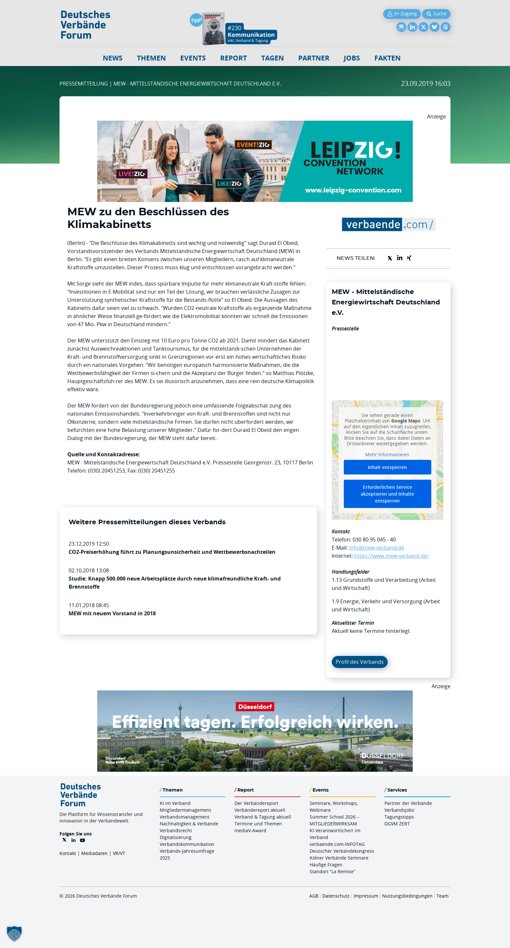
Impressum (366, 896)
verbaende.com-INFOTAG (337, 844)
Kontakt (68, 853)
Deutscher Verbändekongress (342, 851)
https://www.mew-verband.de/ (391, 555)
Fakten (387, 58)
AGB (313, 896)
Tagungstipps (399, 817)
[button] (14, 933)
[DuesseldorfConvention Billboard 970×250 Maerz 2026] (255, 694)
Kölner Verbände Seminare (339, 858)
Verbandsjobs (399, 810)
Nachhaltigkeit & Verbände (189, 824)
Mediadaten (94, 853)
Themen (151, 58)
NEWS (113, 58)
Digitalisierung (176, 837)
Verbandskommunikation (187, 844)
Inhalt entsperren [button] (387, 467)
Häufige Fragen (326, 864)
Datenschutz (336, 896)
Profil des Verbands (360, 661)
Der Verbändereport (256, 803)
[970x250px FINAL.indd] (255, 124)
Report (233, 58)
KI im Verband (175, 803)
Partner (313, 58)
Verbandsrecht (176, 830)
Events (193, 58)
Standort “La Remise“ (332, 871)
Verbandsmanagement (184, 817)
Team (442, 896)
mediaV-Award (250, 830)
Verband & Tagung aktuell (263, 817)
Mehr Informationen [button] (387, 454)
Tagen (272, 58)
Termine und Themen (258, 824)
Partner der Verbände (408, 803)
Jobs (352, 58)
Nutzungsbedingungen (407, 896)
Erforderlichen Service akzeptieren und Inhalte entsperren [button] (387, 494)
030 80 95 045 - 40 (374, 539)
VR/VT (119, 853)
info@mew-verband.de (376, 547)
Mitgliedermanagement (185, 810)
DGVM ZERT (397, 824)
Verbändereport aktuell (260, 810)
